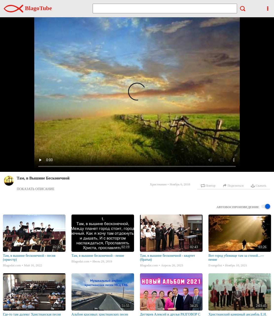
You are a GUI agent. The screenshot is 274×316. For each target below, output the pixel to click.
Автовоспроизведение (243, 207)
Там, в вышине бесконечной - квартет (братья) (167, 257)
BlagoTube (28, 8)
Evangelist (215, 265)
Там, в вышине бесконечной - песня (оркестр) (29, 257)
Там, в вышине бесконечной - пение (97, 255)
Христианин (158, 184)
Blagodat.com (12, 265)
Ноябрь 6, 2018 (180, 184)
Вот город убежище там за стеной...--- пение (236, 257)
